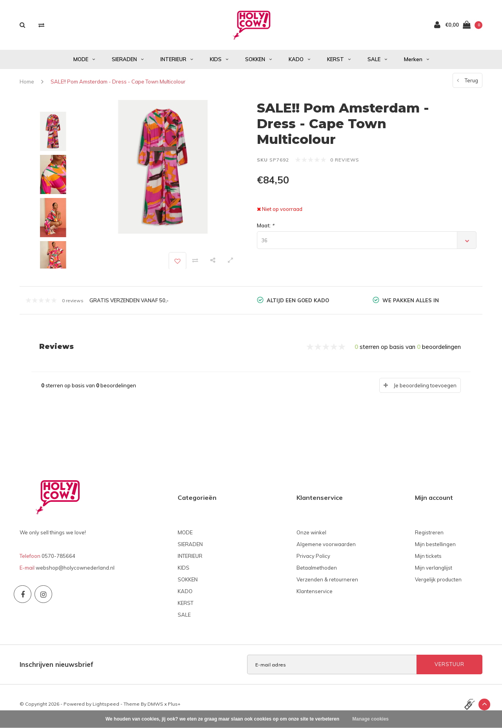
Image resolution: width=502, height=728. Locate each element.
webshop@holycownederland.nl (75, 571)
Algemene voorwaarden (326, 548)
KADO (299, 63)
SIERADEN (128, 63)
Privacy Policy (313, 560)
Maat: (265, 229)
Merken (416, 63)
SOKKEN (258, 63)
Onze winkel (311, 536)
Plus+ (174, 708)
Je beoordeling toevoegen (425, 389)
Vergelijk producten (438, 583)
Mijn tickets (428, 560)
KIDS (219, 63)
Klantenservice (314, 595)
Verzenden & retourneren (327, 583)
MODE (84, 63)
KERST (339, 63)
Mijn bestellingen (435, 548)
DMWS (155, 708)
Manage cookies (370, 719)
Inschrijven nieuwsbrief (56, 668)
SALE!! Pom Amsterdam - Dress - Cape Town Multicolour (118, 85)
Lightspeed (106, 708)
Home (27, 85)
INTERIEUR (176, 63)
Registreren (429, 536)
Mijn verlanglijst (433, 571)
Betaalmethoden (316, 571)
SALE (377, 63)
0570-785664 (58, 560)
